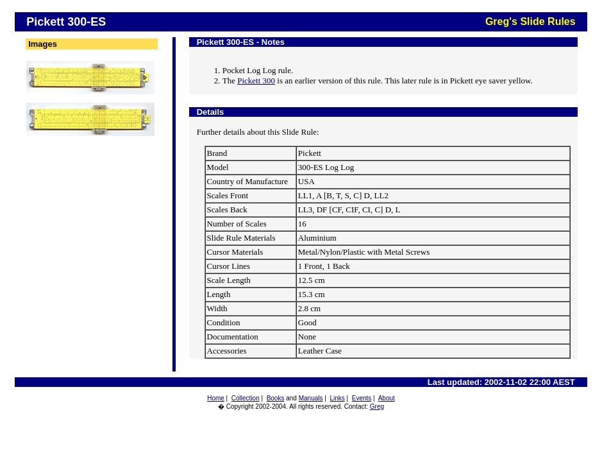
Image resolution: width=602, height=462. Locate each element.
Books (276, 398)
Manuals (311, 398)
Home (215, 398)
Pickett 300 (256, 80)
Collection (245, 398)
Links (337, 398)
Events (362, 398)
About (386, 398)
